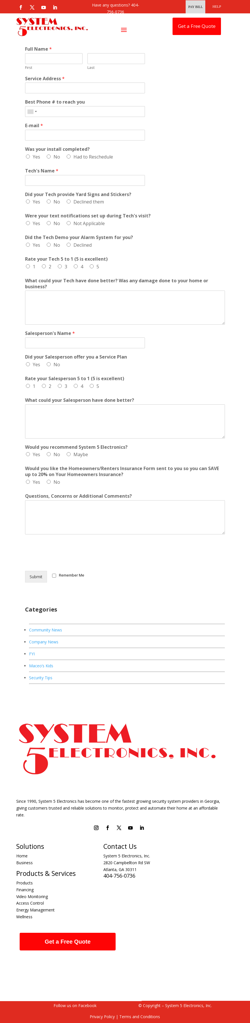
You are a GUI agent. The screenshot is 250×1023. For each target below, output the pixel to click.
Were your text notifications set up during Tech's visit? (88, 216)
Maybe (80, 454)
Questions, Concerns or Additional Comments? (78, 496)
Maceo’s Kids (41, 665)
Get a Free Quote (197, 26)
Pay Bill (195, 7)
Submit (36, 576)
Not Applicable (89, 223)
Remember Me (71, 575)
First (28, 67)
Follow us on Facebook (75, 1005)
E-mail (34, 126)
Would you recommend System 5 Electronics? (76, 447)
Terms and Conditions (139, 1016)
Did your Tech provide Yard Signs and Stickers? (78, 194)
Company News (43, 642)
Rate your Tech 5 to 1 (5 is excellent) (66, 259)
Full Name (38, 49)
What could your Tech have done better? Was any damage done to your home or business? (116, 284)
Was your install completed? (57, 149)
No (57, 157)
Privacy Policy (102, 1016)
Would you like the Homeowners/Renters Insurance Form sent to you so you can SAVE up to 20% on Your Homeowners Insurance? (122, 471)
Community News (45, 630)
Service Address (45, 79)
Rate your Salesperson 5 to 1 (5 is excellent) (74, 379)
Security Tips (40, 677)
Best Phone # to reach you (55, 102)
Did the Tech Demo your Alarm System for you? (79, 237)
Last (91, 67)
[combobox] (31, 111)
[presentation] (68, 561)
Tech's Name (41, 171)
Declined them (88, 202)
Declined (82, 245)
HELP (216, 7)
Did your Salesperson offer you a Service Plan (76, 357)
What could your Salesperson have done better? (79, 400)
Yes (36, 157)
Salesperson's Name (50, 333)
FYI (32, 653)
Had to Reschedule (93, 157)
